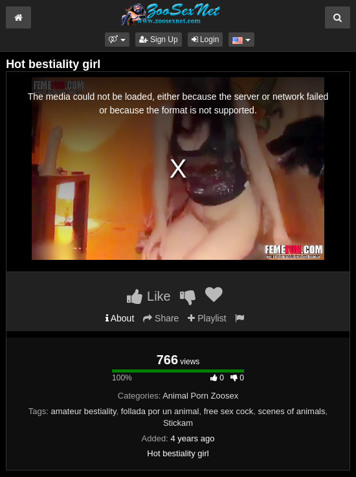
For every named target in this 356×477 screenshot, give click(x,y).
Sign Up (158, 39)
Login (205, 39)
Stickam (178, 423)
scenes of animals (291, 411)
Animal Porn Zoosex (200, 396)
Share (161, 318)
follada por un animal (160, 411)
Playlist (207, 318)
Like (148, 296)
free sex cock (229, 411)
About (120, 318)
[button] (117, 39)
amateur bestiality (84, 411)
